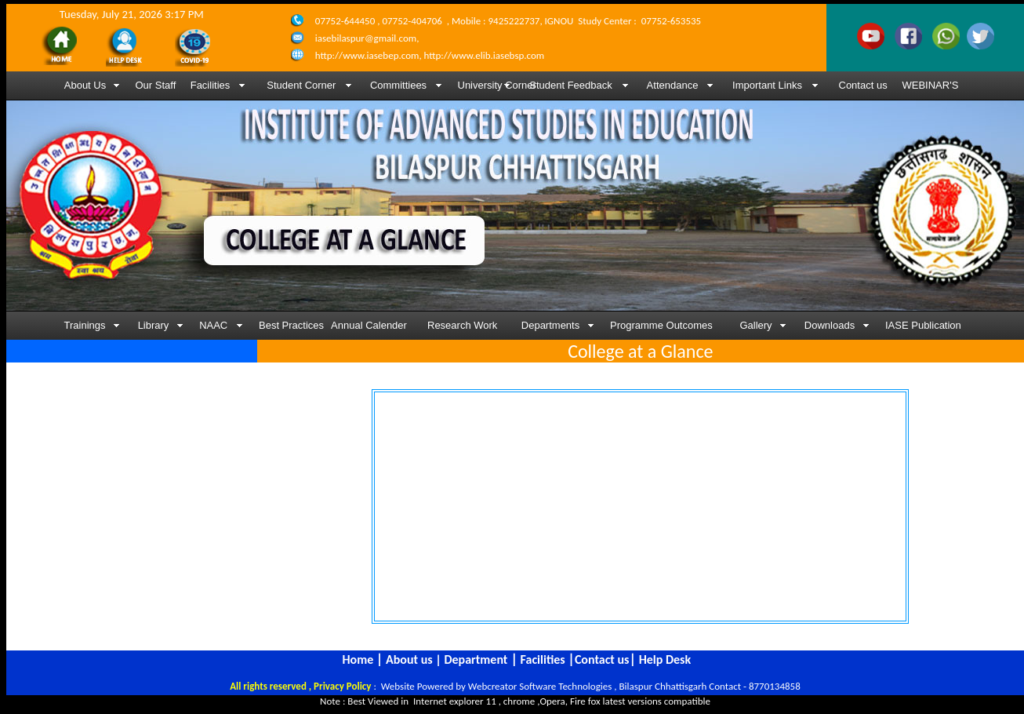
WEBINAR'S (930, 85)
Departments (550, 325)
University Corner (487, 85)
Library (153, 325)
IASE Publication (923, 325)
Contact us (863, 85)
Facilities (211, 85)
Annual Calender (369, 325)
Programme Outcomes (661, 325)
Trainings (85, 325)
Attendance (673, 85)
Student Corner (300, 85)
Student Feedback (570, 85)
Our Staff (156, 85)
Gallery (755, 325)
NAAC (215, 325)
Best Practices (288, 325)
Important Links (767, 85)
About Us (85, 85)
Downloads (829, 325)
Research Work (462, 325)
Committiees (398, 85)
